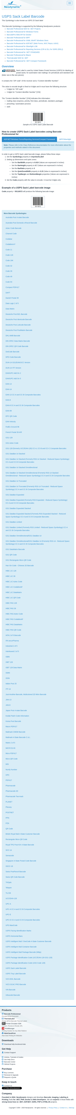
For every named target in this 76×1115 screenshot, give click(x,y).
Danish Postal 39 (12, 298)
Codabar (9, 239)
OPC (7, 775)
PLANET (9, 802)
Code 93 (9, 282)
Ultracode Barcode (13, 995)
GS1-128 (9, 438)
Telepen (9, 888)
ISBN (8, 657)
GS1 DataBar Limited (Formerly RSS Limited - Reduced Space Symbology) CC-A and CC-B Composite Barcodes (37, 528)
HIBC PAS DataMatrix (14, 624)
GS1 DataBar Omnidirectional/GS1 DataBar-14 (23, 536)
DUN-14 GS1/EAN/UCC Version (18, 362)
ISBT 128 (9, 662)
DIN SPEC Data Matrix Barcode (18, 341)
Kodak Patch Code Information (17, 716)
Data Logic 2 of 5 (12, 303)
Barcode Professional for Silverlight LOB (22, 46)
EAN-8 (8, 400)
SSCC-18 (9, 866)
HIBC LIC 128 (11, 571)
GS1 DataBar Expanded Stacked (18, 508)
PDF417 (9, 780)
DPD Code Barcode (13, 357)
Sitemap (71, 1108)
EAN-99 (9, 411)
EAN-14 (9, 389)
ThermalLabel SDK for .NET (17, 58)
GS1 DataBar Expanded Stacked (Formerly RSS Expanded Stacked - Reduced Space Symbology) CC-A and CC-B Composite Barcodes (36, 515)
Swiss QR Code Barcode (15, 877)
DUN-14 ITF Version (13, 368)
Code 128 (9, 255)
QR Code (9, 829)
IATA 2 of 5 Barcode (13, 635)
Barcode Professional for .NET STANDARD (23, 52)
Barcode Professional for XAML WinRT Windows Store (27, 40)
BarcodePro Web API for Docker (19, 35)
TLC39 (8, 893)
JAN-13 (8, 700)
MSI (7, 764)
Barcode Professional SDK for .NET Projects (24, 29)
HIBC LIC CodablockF (14, 587)
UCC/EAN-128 (11, 898)
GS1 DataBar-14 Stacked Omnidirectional (21, 467)
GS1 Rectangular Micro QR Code (18, 560)
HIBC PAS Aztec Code (14, 614)
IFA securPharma (12, 641)
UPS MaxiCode (11, 925)
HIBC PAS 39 (11, 608)
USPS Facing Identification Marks (18, 931)
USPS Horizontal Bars (14, 936)
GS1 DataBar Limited (14, 522)
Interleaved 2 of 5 (12, 651)
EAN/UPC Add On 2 (13, 373)
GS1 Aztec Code (12, 443)
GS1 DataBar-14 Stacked (15, 454)
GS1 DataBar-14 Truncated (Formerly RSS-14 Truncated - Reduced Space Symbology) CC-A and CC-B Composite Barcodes (34, 487)
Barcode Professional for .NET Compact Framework (26, 61)
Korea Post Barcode (13, 721)
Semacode (10, 856)
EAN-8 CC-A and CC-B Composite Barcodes (23, 405)
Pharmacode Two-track (14, 796)
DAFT (8, 293)
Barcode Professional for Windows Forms (22, 32)
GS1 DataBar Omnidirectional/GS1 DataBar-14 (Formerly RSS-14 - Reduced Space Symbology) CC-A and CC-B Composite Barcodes (38, 542)
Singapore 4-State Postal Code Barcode (21, 861)
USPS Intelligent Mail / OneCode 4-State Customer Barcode (28, 941)
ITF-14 (8, 689)
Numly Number (11, 770)
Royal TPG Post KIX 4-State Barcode (20, 845)
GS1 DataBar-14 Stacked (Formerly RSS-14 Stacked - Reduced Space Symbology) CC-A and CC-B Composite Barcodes (37, 460)
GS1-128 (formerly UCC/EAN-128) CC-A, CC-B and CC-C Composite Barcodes (36, 448)
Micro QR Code (11, 759)
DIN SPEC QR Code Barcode (17, 346)
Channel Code (11, 234)
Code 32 (9, 266)
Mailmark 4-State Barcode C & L (18, 737)
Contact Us (63, 1108)
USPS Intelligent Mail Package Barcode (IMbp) (23, 952)
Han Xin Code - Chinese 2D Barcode (20, 566)
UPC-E (8, 914)
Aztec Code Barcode (13, 228)
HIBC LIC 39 (10, 576)
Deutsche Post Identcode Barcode (19, 319)
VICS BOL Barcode (13, 979)
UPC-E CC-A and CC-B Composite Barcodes (23, 920)
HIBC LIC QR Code (13, 598)
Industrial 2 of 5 (11, 646)
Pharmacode (10, 786)
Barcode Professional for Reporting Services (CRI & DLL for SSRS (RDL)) (35, 49)
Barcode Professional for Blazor (19, 55)
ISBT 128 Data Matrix (14, 668)
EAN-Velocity (11, 422)
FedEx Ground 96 (12, 427)
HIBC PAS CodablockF (14, 619)
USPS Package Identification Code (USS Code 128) (25, 963)
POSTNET (10, 812)
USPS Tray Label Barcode (16, 974)
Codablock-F (10, 244)
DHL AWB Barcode (13, 336)
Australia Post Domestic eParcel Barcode (21, 223)
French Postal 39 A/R (14, 432)
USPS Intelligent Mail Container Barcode (21, 947)
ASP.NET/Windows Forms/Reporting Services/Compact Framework (29, 139)
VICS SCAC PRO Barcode (16, 984)
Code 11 (9, 250)
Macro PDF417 (11, 727)
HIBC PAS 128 (11, 603)
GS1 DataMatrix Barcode (15, 549)
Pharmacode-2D (12, 791)
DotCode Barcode (12, 352)
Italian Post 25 (11, 684)
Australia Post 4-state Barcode (17, 217)
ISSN (8, 678)
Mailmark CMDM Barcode (15, 732)
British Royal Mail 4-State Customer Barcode (23, 834)
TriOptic (9, 882)
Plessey (9, 807)
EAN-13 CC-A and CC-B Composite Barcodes (23, 395)
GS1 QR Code (11, 555)
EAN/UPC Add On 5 (13, 379)
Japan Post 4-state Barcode (16, 710)
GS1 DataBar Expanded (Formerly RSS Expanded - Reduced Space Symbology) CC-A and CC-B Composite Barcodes (36, 501)
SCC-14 (9, 850)
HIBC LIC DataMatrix (14, 592)
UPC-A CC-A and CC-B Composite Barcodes (23, 909)
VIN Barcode (10, 990)
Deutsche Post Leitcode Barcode (18, 325)
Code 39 (9, 271)
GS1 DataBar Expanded (15, 495)
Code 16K (9, 260)
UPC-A (8, 904)
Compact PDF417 (12, 287)
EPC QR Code (11, 416)
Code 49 (9, 276)
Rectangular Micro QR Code (16, 839)
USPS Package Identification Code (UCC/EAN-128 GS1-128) (29, 958)
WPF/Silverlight (65, 139)
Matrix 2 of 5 (10, 743)
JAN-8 (8, 705)
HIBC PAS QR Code (13, 630)
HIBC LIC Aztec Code (14, 582)
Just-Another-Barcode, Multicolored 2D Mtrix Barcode (26, 694)
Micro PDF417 (11, 753)
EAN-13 (9, 384)
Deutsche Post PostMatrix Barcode (19, 330)
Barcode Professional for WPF (18, 38)
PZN (7, 823)
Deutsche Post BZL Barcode (16, 314)
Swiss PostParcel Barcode (16, 872)
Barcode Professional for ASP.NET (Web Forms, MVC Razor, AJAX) (32, 43)
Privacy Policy (53, 1108)
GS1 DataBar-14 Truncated (16, 481)
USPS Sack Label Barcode (16, 968)
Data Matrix (10, 309)
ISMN (8, 673)
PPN (7, 818)
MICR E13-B (10, 748)
